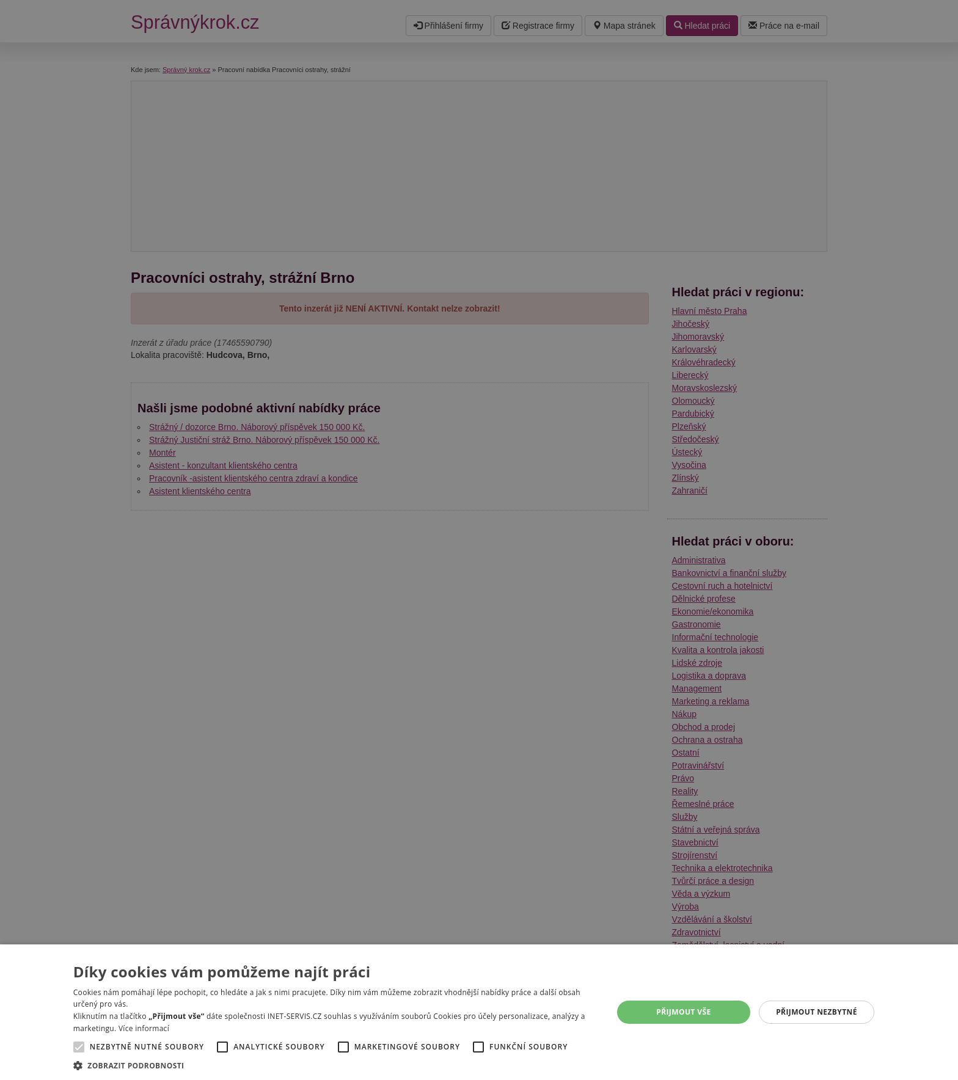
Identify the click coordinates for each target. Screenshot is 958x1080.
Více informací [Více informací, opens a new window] (144, 1028)
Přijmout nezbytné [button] (816, 1012)
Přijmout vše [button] (683, 1012)
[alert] (479, 540)
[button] (335, 1065)
